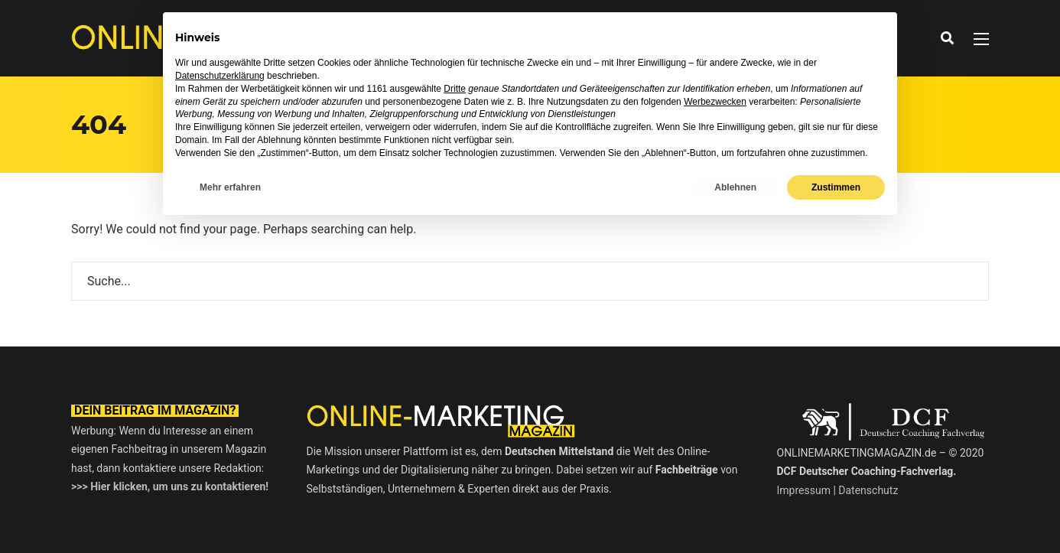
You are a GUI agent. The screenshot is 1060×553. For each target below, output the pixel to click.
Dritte (455, 413)
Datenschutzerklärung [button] (220, 401)
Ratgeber (570, 38)
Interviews (491, 38)
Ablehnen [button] (735, 512)
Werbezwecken (715, 426)
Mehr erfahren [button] (230, 512)
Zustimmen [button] (835, 512)
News (424, 38)
